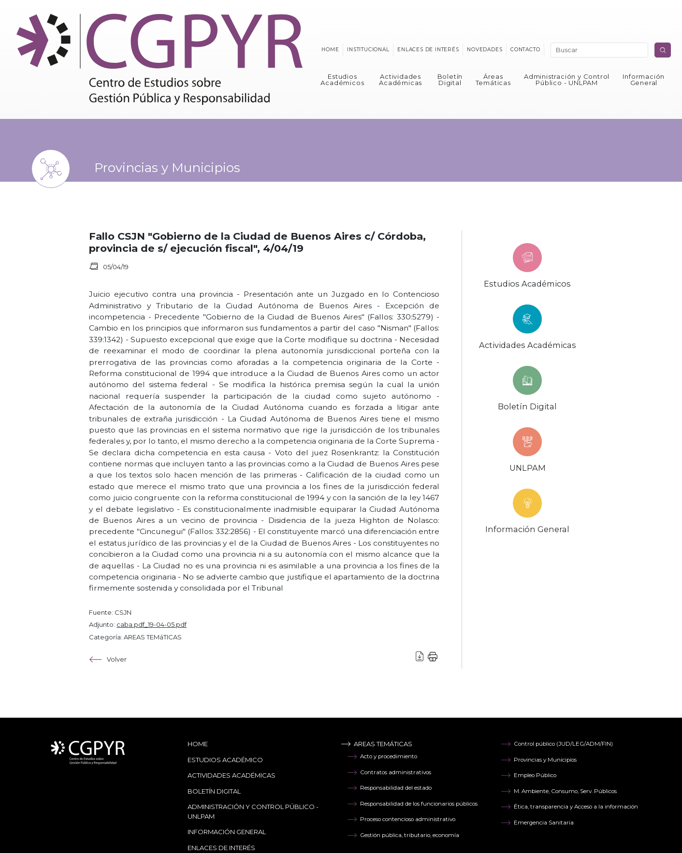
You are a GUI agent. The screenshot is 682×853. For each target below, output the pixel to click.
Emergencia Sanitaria (537, 822)
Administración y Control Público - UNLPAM (566, 79)
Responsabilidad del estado (389, 787)
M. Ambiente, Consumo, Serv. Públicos (559, 791)
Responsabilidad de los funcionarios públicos (412, 803)
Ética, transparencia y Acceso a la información (569, 806)
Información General (644, 79)
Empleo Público (528, 775)
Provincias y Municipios (539, 759)
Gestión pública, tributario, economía (403, 835)
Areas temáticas (376, 744)
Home (330, 49)
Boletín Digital (450, 79)
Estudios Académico (225, 760)
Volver (108, 659)
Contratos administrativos (389, 772)
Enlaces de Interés (221, 848)
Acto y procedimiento (382, 756)
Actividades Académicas (400, 79)
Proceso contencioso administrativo (401, 819)
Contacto (525, 49)
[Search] (599, 50)
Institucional (368, 49)
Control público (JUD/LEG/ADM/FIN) (557, 743)
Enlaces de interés (428, 49)
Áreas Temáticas (493, 79)
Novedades (484, 49)
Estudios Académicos (342, 79)
